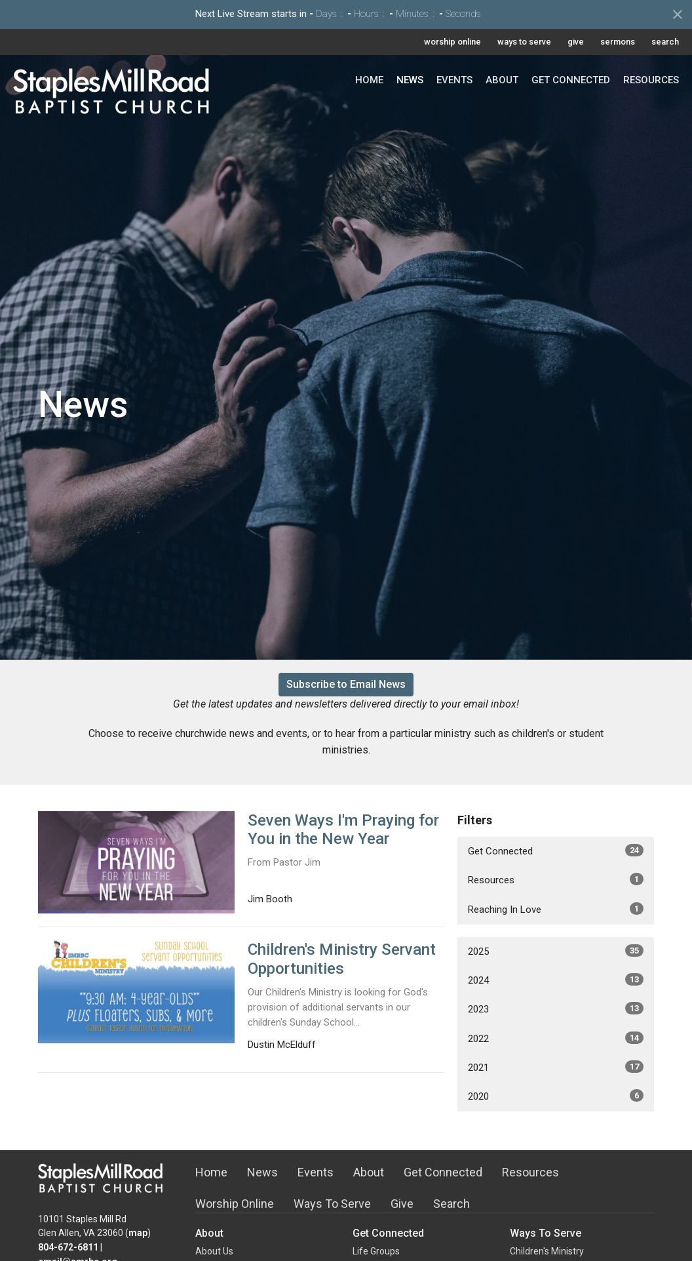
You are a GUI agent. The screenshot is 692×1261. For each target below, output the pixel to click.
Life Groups (376, 1251)
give (575, 42)
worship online (452, 42)
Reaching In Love (556, 908)
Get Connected (570, 80)
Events (454, 80)
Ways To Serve (332, 1204)
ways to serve (524, 42)
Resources (651, 80)
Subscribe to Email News (346, 684)
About (502, 80)
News (409, 80)
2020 (556, 1095)
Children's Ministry (547, 1251)
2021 (556, 1066)
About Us (214, 1251)
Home (369, 80)
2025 (556, 950)
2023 (556, 1008)
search (665, 42)
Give (402, 1204)
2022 (556, 1038)
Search (451, 1204)
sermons (617, 42)
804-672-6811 (68, 1247)
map (137, 1233)
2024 (556, 979)
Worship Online (234, 1204)
